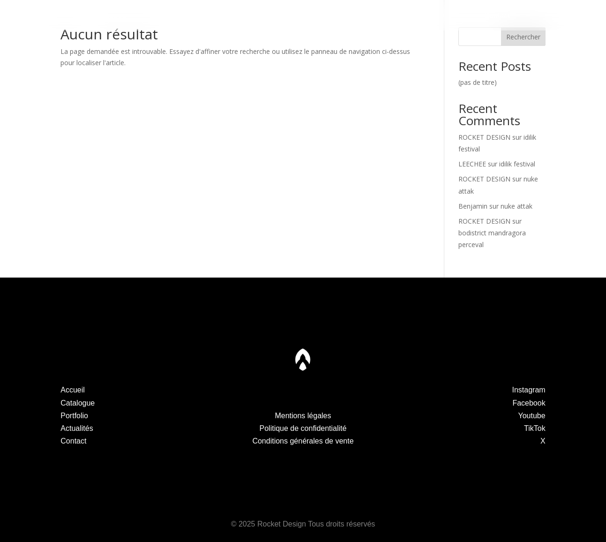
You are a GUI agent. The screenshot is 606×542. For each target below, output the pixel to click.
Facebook (528, 403)
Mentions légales (303, 416)
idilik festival (517, 163)
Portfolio (206, 15)
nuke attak (516, 206)
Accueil (72, 390)
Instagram (529, 390)
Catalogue (109, 15)
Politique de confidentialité (303, 428)
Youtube (532, 416)
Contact (497, 15)
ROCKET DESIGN (484, 137)
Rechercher (523, 36)
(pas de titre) (477, 82)
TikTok (535, 428)
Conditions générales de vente (302, 441)
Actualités (400, 15)
